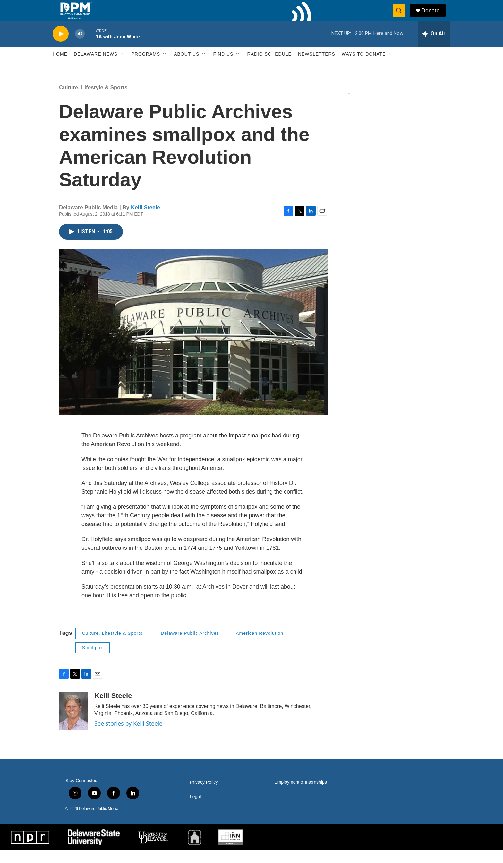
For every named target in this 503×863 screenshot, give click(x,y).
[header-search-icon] (401, 17)
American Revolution (259, 646)
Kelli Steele (145, 220)
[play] (60, 46)
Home (60, 66)
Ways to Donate (364, 66)
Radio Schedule (269, 66)
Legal (195, 809)
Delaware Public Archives (190, 646)
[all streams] (434, 46)
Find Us (223, 66)
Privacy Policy (204, 795)
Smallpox (92, 660)
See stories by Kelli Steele (128, 736)
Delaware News (95, 66)
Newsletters (316, 66)
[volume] (79, 46)
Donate (434, 16)
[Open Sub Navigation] (122, 66)
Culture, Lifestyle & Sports (93, 100)
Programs (145, 66)
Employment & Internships (300, 795)
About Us (186, 66)
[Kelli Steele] (73, 723)
